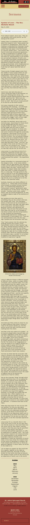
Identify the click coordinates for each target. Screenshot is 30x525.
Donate (15, 514)
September (15, 484)
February (15, 471)
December (15, 478)
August (15, 486)
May (15, 466)
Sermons (15, 14)
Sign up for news (23, 6)
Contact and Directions (15, 513)
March (15, 469)
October (15, 482)
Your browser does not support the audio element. (15, 31)
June (15, 489)
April (15, 467)
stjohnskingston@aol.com (20, 503)
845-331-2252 (6, 503)
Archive (15, 460)
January (15, 473)
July (15, 488)
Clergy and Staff (15, 511)
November (15, 480)
